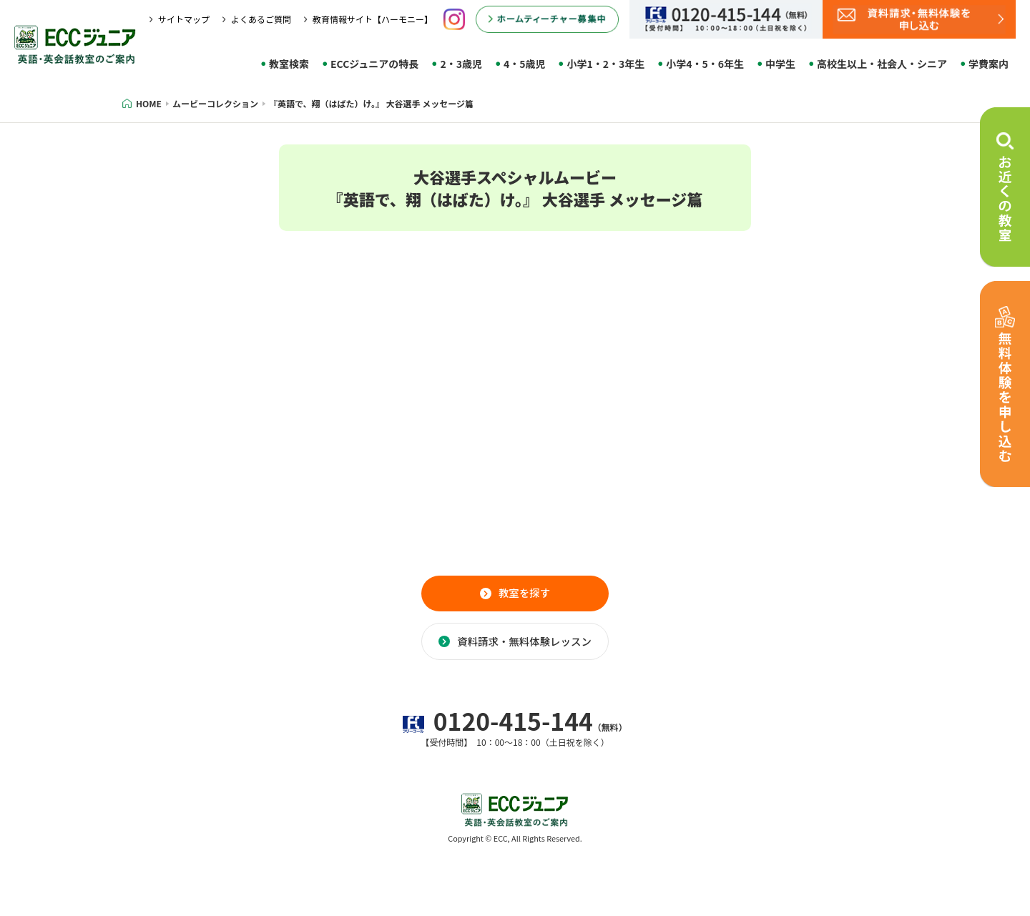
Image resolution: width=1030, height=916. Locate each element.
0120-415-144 (515, 754)
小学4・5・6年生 (705, 63)
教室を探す (524, 599)
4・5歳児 (525, 63)
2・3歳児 (461, 63)
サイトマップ (184, 19)
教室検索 (289, 63)
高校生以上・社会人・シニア (882, 63)
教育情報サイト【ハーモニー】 (373, 19)
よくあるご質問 (261, 19)
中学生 (780, 63)
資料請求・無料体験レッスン (524, 659)
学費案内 (988, 63)
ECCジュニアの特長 (374, 63)
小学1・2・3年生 (605, 63)
